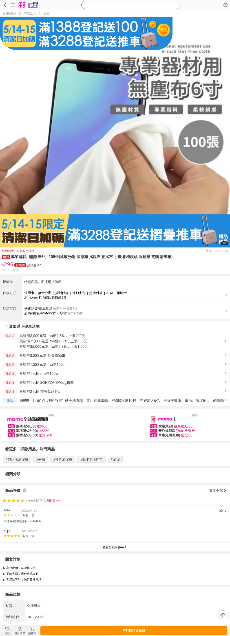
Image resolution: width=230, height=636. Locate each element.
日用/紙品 (9, 13)
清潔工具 (30, 13)
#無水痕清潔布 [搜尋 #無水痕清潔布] (17, 459)
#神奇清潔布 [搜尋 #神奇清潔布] (62, 459)
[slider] (115, 425)
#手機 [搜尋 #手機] (40, 459)
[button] (6, 256)
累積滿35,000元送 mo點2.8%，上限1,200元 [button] (54, 346)
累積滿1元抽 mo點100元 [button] (39, 373)
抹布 (46, 13)
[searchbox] (130, 5)
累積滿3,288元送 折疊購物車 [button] (42, 355)
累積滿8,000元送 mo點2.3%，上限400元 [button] (52, 335)
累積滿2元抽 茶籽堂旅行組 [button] (40, 391)
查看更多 (115, 590)
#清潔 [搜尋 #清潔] (115, 459)
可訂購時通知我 (134, 630)
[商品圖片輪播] (115, 132)
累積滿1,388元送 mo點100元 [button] (42, 364)
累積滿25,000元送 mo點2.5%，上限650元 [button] (53, 341)
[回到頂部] (223, 615)
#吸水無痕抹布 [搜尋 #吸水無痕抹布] (91, 459)
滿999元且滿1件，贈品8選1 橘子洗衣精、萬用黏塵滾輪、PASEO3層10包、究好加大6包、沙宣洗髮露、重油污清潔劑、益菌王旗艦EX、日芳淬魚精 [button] (114, 400)
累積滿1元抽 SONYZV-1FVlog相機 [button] (46, 382)
